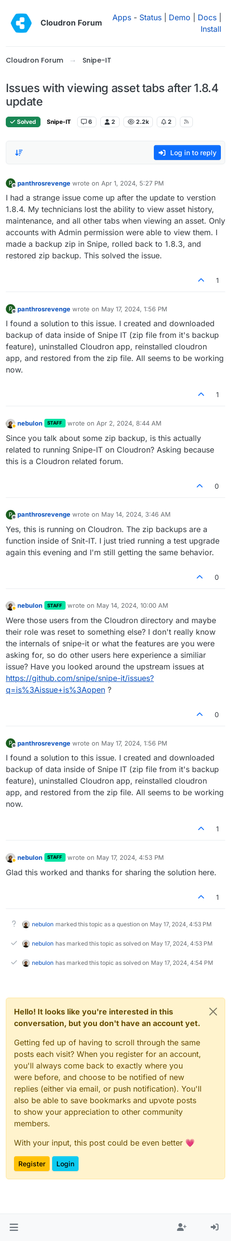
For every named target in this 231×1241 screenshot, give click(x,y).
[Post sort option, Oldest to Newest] (18, 153)
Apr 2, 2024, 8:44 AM (129, 423)
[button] (14, 1227)
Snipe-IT (59, 121)
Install (211, 29)
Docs (207, 17)
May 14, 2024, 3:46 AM (136, 514)
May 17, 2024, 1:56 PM (134, 309)
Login (65, 1164)
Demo (179, 17)
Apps (121, 17)
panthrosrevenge (43, 183)
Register (31, 1164)
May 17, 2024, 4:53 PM (130, 857)
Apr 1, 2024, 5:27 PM (132, 183)
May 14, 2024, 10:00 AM (132, 605)
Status (150, 17)
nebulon (29, 423)
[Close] (213, 1011)
